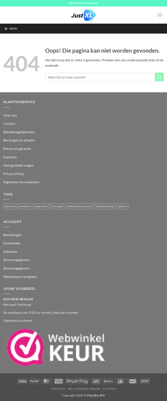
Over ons (10, 115)
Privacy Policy (13, 174)
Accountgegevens (16, 260)
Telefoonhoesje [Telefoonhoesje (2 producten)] (104, 206)
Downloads (11, 243)
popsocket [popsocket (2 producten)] (41, 206)
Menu (10, 28)
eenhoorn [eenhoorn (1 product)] (25, 206)
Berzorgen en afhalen (19, 140)
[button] (159, 15)
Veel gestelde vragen (18, 165)
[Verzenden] (159, 77)
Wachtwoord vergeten (20, 276)
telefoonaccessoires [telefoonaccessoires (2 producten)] (79, 206)
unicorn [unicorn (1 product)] (122, 206)
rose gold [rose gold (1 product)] (57, 206)
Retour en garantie (17, 148)
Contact (9, 123)
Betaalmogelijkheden (19, 132)
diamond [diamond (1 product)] (10, 206)
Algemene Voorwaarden (21, 182)
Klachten (10, 157)
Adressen (10, 251)
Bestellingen (12, 235)
